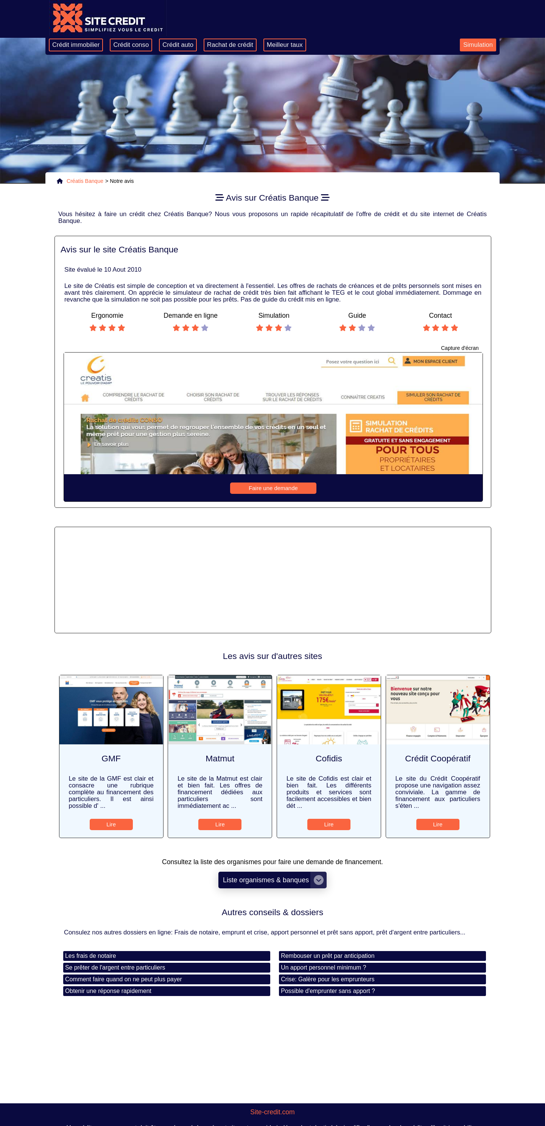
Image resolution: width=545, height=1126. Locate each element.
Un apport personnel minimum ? (323, 967)
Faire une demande (273, 488)
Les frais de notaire (90, 956)
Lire (111, 824)
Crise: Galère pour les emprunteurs (327, 979)
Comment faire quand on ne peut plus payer (123, 979)
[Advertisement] (273, 580)
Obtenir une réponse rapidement (108, 991)
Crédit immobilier (76, 44)
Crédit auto (177, 44)
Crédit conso (131, 44)
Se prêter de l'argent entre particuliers (115, 967)
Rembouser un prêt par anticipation (327, 956)
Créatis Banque (85, 181)
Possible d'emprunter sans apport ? (328, 991)
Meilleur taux (285, 44)
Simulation (478, 44)
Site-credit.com (272, 1112)
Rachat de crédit (230, 44)
